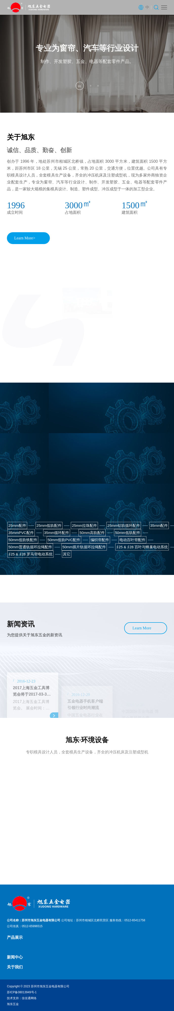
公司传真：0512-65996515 (24, 926)
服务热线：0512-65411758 (127, 920)
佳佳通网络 (29, 998)
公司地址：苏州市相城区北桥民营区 (85, 920)
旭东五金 (13, 1004)
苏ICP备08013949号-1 (22, 992)
